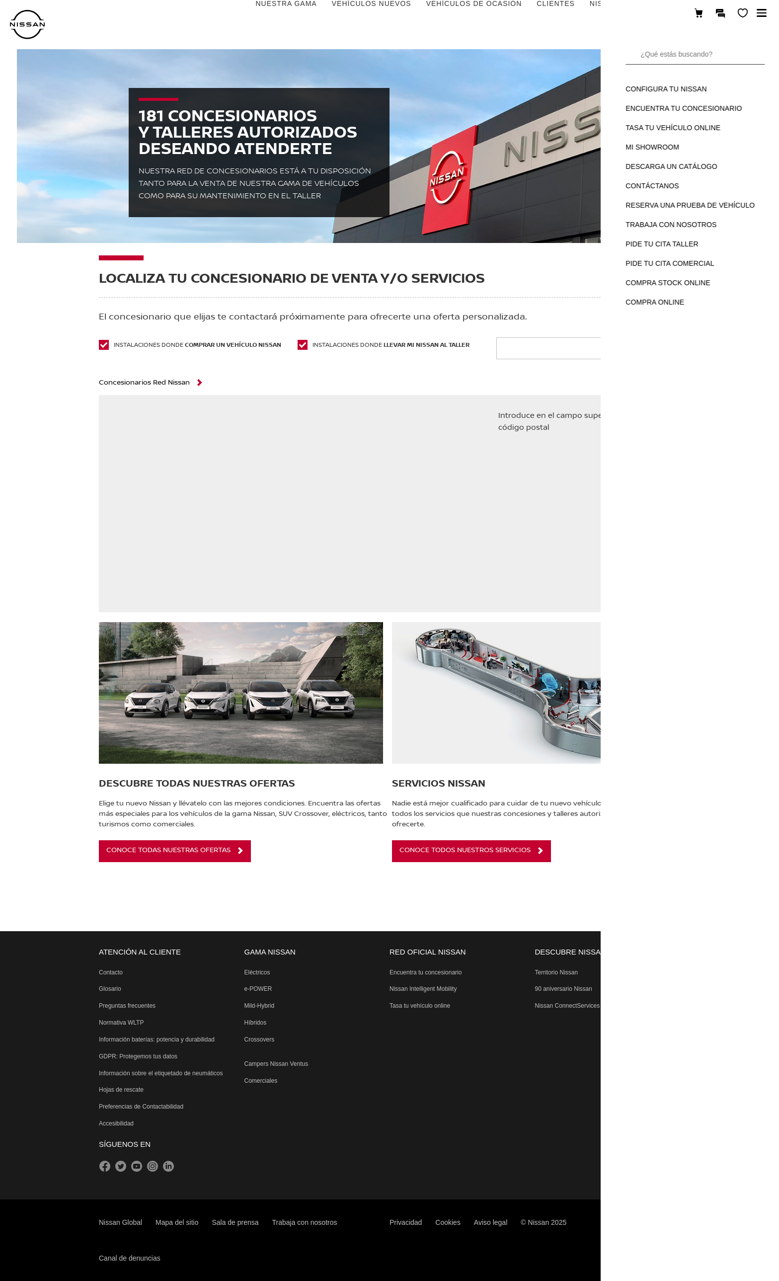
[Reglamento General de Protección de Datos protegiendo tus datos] (138, 1056)
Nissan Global (120, 1222)
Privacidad (406, 1222)
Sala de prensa (235, 1222)
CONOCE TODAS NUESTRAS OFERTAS (168, 850)
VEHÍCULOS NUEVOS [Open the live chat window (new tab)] (244, 13)
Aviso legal (490, 1222)
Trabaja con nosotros (304, 1222)
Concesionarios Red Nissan (144, 383)
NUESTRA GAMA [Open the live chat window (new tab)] (158, 13)
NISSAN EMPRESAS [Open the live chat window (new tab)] (499, 13)
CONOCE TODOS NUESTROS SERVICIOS (465, 850)
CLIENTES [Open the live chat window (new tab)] (428, 13)
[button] (762, 13)
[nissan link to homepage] (27, 24)
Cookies (448, 1222)
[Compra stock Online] (698, 13)
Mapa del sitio (177, 1222)
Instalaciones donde (190, 345)
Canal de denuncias (129, 1258)
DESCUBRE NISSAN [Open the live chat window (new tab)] (588, 13)
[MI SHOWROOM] (742, 13)
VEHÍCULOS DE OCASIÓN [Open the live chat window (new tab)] (346, 13)
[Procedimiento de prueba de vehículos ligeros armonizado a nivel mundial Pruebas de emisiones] (121, 1023)
